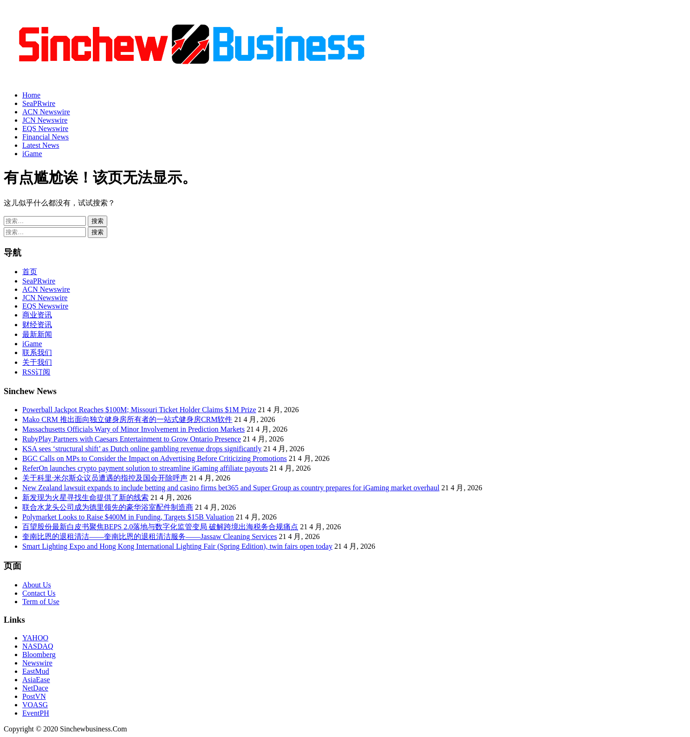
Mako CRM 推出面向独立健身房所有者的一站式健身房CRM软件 (127, 419)
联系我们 (37, 352)
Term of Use (40, 601)
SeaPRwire (38, 103)
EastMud (35, 671)
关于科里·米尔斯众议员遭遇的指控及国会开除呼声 (105, 478)
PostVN (34, 696)
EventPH (35, 713)
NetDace (35, 688)
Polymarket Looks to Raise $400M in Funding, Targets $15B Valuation (128, 517)
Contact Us (39, 593)
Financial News (45, 137)
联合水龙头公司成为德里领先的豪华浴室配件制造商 (107, 507)
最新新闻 (37, 334)
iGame (32, 154)
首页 (29, 272)
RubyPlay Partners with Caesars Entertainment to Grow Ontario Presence (131, 439)
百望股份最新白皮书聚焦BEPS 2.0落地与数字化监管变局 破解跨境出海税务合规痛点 (160, 527)
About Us (36, 585)
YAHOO (35, 638)
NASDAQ (37, 646)
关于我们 (37, 362)
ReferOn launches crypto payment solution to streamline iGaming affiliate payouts (145, 468)
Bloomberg (39, 654)
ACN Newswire (46, 112)
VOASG (35, 705)
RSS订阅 (36, 372)
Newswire (37, 663)
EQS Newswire (45, 128)
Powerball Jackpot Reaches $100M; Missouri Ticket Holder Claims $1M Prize (139, 410)
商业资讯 (37, 315)
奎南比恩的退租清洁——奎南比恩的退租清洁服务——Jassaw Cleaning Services (149, 536)
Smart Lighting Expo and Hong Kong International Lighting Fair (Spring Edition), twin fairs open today (177, 546)
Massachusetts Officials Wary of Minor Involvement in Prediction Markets (133, 429)
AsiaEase (36, 680)
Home (31, 95)
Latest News (40, 145)
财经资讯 (37, 325)
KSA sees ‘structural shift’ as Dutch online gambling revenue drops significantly (141, 449)
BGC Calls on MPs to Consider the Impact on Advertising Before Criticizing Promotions (154, 458)
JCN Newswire (44, 120)
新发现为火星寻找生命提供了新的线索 (85, 497)
